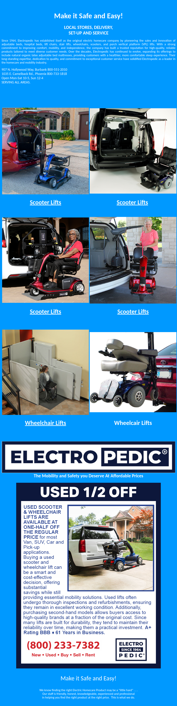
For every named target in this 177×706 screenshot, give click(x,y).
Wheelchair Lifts (45, 423)
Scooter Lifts (45, 202)
